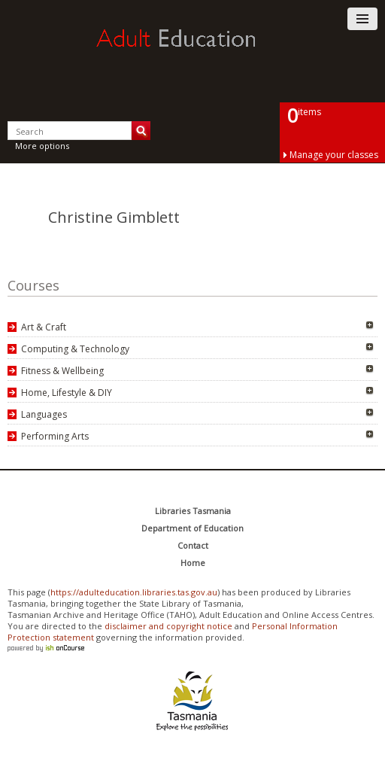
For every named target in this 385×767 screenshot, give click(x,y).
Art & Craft (43, 327)
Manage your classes (334, 154)
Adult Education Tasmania (192, 52)
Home (192, 562)
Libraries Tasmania (193, 510)
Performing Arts (55, 436)
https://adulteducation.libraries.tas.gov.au (133, 592)
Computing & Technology (75, 348)
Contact (192, 545)
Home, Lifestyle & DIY (66, 392)
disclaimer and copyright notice (168, 626)
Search (141, 130)
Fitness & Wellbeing (62, 370)
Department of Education (192, 528)
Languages (44, 414)
